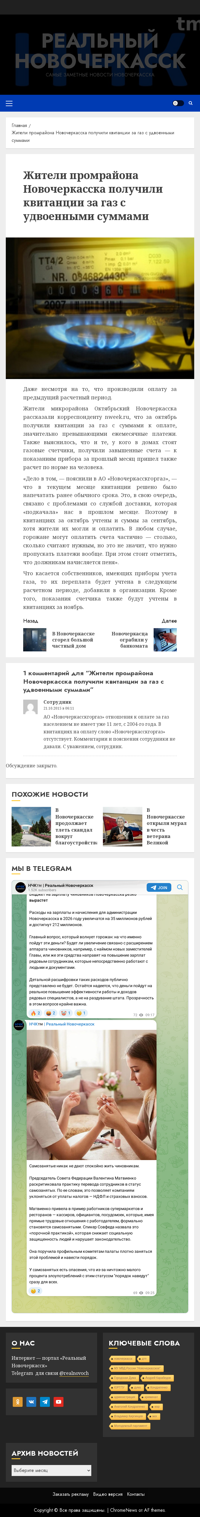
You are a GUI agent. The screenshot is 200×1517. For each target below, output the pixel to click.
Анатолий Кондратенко (129, 1406)
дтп (144, 1358)
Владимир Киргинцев (128, 1416)
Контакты (136, 1494)
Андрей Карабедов (158, 1378)
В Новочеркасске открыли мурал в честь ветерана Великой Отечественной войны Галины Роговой (167, 836)
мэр (157, 1406)
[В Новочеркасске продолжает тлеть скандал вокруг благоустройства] (31, 826)
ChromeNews (123, 1510)
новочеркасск (123, 1358)
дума (137, 1387)
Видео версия (108, 1494)
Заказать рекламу (70, 1494)
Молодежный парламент (130, 1425)
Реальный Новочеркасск (100, 51)
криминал (151, 1397)
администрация (124, 1397)
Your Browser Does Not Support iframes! (100, 1096)
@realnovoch (74, 1373)
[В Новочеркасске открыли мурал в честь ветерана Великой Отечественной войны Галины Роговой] (122, 826)
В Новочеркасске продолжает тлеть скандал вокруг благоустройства (77, 826)
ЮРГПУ (119, 1387)
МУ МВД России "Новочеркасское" (137, 1368)
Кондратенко (159, 1387)
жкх (154, 1416)
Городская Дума (125, 1378)
